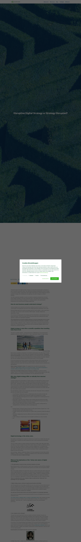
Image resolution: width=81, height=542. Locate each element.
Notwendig (24, 275)
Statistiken (30, 275)
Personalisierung (43, 275)
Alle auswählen (54, 278)
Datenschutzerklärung (44, 272)
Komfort (37, 275)
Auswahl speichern (45, 278)
